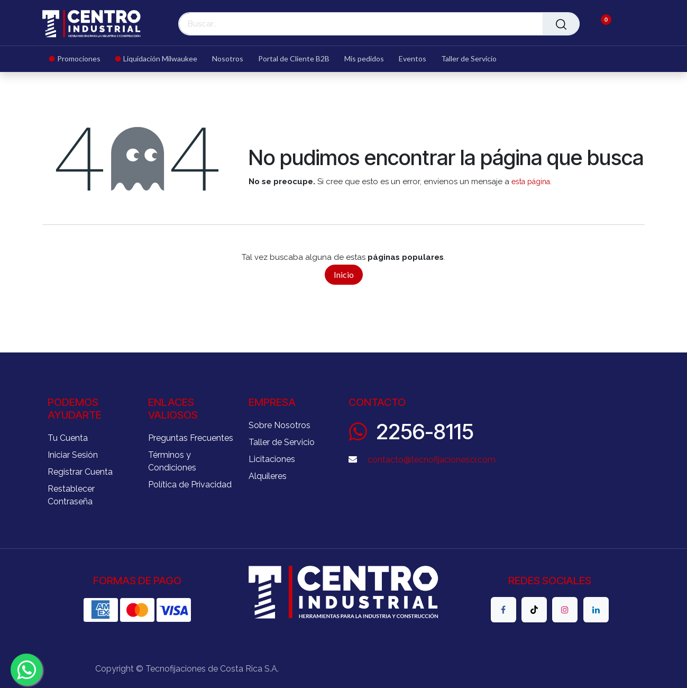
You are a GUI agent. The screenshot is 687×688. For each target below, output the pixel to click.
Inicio (344, 274)
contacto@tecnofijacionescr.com (432, 460)
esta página (530, 181)
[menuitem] (78, 59)
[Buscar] (561, 23)
